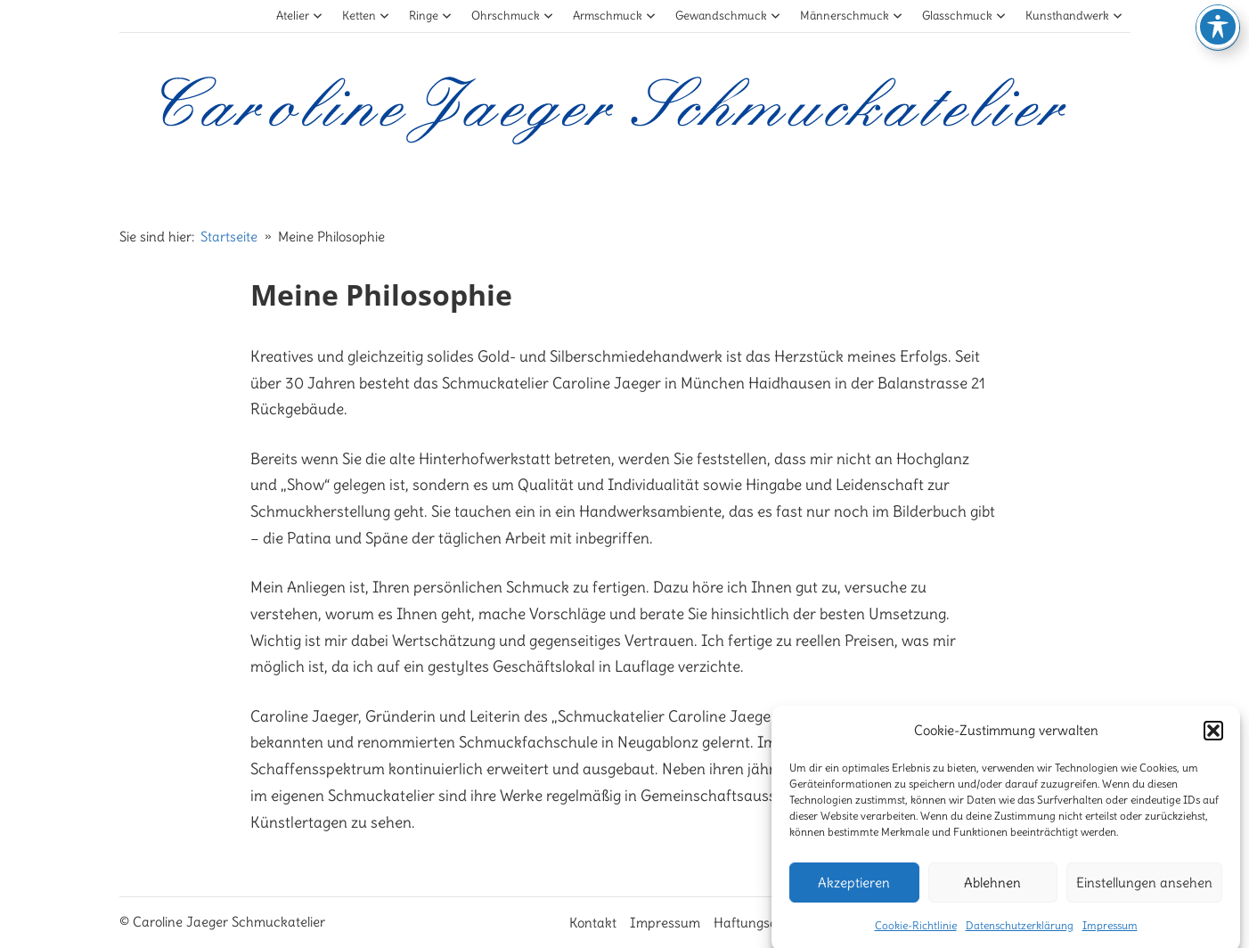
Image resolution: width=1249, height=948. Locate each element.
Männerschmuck (851, 15)
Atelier (299, 15)
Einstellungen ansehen (1144, 890)
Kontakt (592, 922)
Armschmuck (615, 15)
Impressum (1110, 933)
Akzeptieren (854, 890)
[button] (1213, 739)
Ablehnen (992, 890)
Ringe (431, 15)
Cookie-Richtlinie (916, 933)
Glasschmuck (964, 15)
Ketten (366, 15)
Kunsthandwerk (1074, 15)
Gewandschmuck (728, 15)
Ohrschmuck (512, 15)
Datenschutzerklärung (1019, 933)
